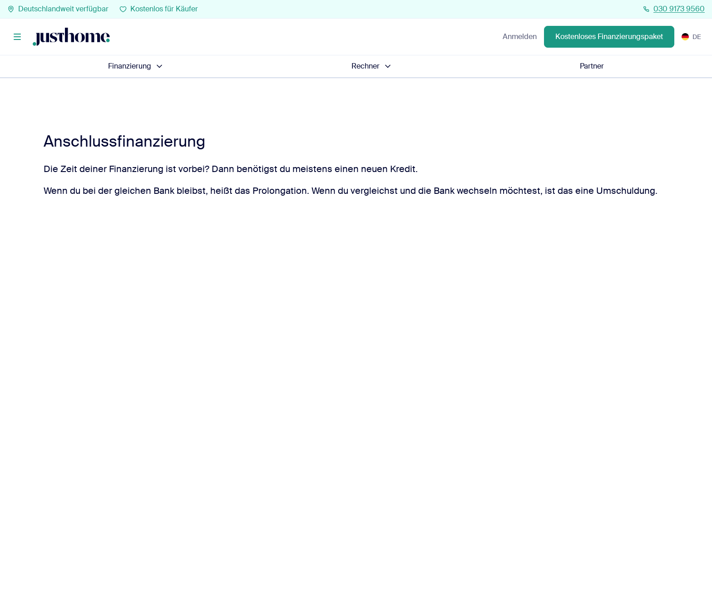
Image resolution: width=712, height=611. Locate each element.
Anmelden (520, 36)
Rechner (371, 66)
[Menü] (17, 37)
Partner (592, 66)
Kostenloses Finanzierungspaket (609, 36)
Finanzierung (136, 66)
